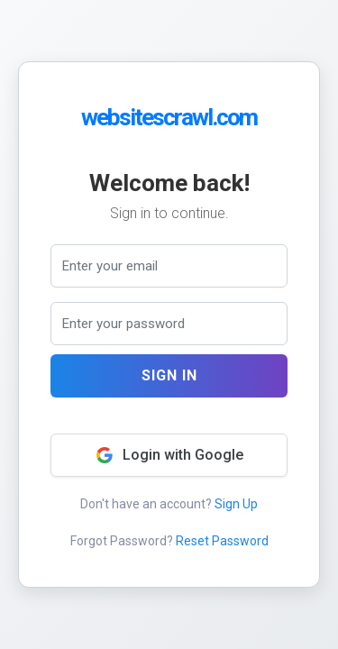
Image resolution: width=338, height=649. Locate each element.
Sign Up (236, 504)
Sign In (169, 375)
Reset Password (222, 541)
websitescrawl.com (169, 117)
